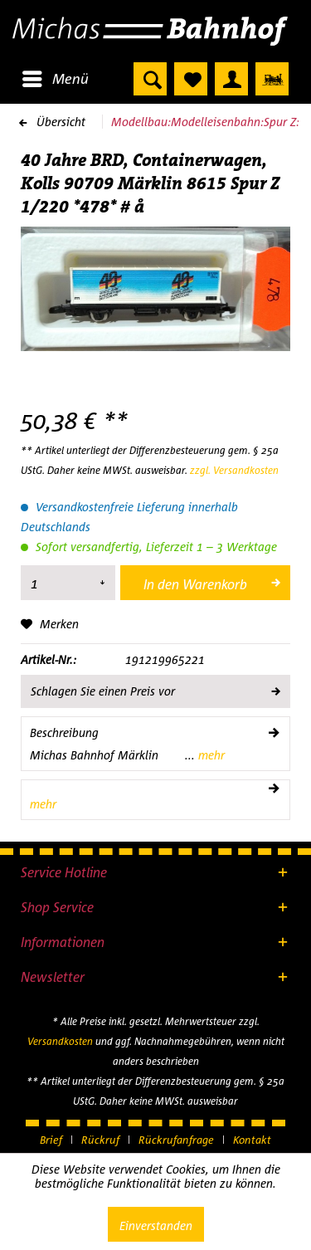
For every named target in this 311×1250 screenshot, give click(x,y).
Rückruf (100, 1139)
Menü (55, 76)
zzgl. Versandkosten (234, 470)
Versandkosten (60, 1041)
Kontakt (252, 1139)
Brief (51, 1139)
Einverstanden (155, 1225)
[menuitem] (54, 78)
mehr (210, 755)
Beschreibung (64, 732)
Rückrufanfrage (176, 1139)
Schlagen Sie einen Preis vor (155, 688)
